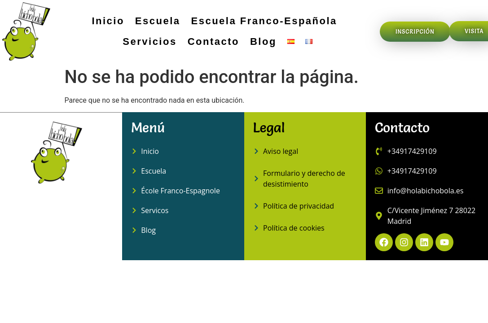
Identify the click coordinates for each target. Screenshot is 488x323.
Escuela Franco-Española (264, 20)
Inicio (108, 20)
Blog (263, 41)
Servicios (149, 41)
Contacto (213, 41)
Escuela (157, 20)
